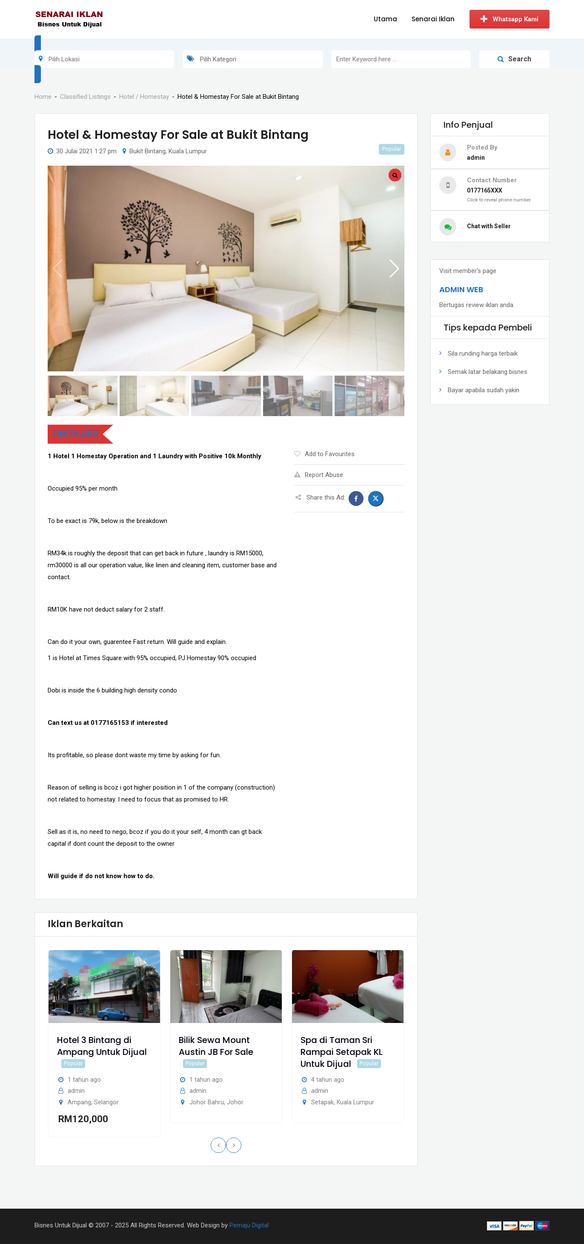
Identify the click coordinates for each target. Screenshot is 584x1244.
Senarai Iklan (433, 18)
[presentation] (218, 1145)
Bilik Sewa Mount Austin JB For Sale (216, 1046)
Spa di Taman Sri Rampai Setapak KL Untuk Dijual (342, 1052)
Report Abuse (318, 475)
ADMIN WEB (461, 289)
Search (514, 59)
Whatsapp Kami (509, 19)
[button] (394, 268)
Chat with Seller (489, 226)
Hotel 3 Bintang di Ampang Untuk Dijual (102, 1046)
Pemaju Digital (249, 1225)
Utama (385, 18)
